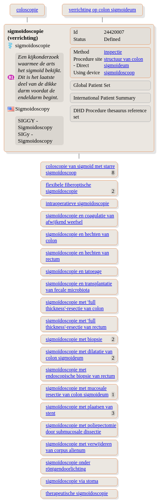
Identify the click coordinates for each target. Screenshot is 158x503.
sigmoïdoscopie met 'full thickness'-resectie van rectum (76, 324)
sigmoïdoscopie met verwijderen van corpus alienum (79, 447)
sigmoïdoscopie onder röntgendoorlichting (68, 466)
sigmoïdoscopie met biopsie (74, 339)
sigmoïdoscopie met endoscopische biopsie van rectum (80, 373)
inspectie (113, 52)
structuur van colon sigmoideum (123, 62)
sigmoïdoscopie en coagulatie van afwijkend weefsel (80, 219)
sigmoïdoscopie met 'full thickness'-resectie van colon (75, 305)
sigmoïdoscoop (119, 73)
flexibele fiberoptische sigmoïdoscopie (68, 188)
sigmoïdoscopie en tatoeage (74, 271)
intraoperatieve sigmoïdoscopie (77, 203)
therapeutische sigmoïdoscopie (77, 493)
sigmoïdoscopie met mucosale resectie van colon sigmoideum (77, 391)
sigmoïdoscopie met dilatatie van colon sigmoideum (79, 355)
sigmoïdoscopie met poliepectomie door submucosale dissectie (81, 428)
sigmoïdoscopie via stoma (72, 481)
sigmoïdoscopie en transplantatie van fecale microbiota (79, 287)
